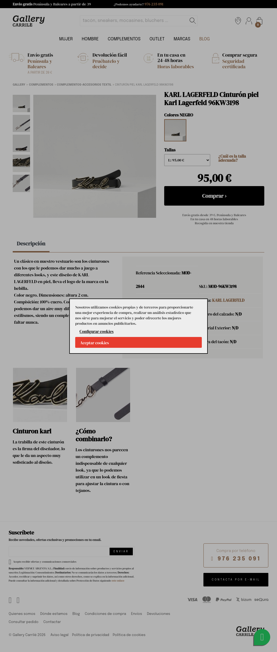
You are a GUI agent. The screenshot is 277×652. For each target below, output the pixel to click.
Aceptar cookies (94, 343)
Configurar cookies (97, 331)
